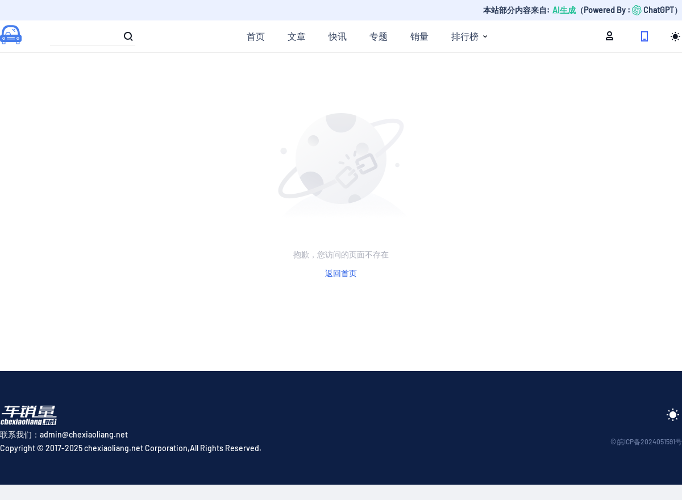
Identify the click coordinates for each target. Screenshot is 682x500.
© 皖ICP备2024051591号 (646, 441)
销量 (419, 36)
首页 (256, 36)
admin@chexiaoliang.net (84, 434)
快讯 (337, 36)
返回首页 (341, 273)
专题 (378, 36)
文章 (297, 36)
